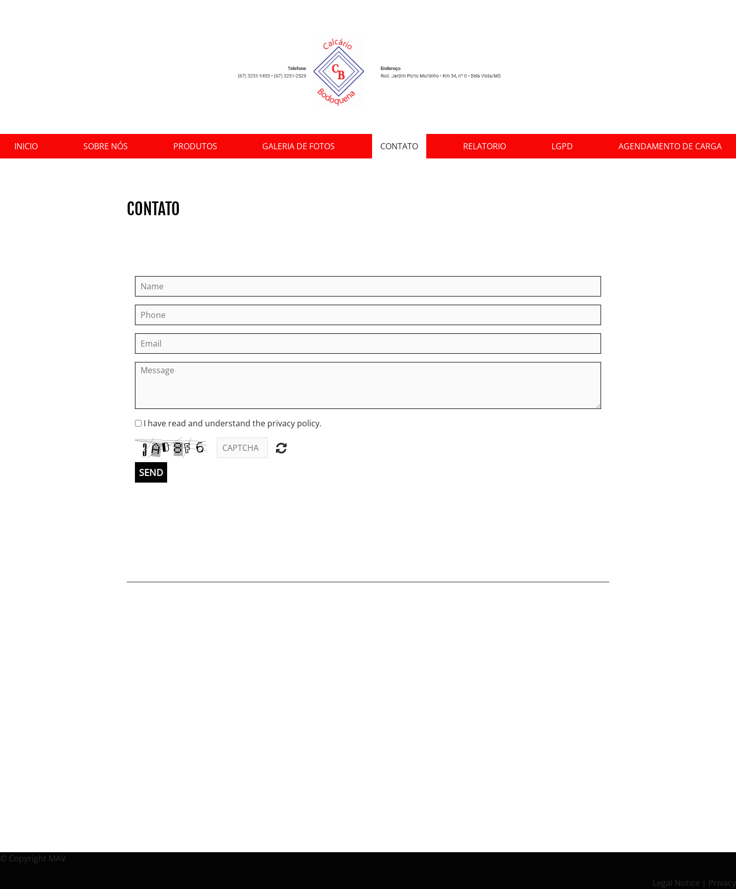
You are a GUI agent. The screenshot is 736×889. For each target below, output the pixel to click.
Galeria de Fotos (298, 146)
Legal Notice (676, 882)
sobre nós (105, 146)
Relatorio (484, 146)
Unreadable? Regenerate (281, 448)
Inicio (26, 146)
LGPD (562, 146)
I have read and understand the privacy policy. (232, 423)
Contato (399, 146)
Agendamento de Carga (670, 146)
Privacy (722, 882)
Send (151, 472)
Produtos (195, 146)
